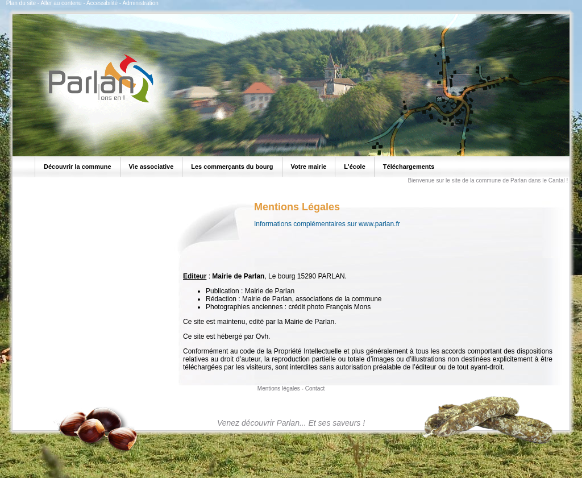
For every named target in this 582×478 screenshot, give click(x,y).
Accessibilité (102, 3)
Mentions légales (278, 388)
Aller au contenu (60, 3)
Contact (315, 388)
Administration (140, 3)
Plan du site (21, 3)
